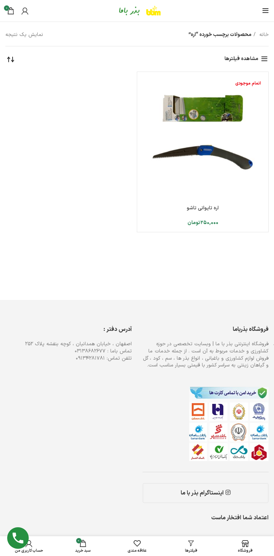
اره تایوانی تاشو (203, 208)
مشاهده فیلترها (241, 59)
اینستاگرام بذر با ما (206, 493)
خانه (263, 34)
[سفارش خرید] (10, 59)
